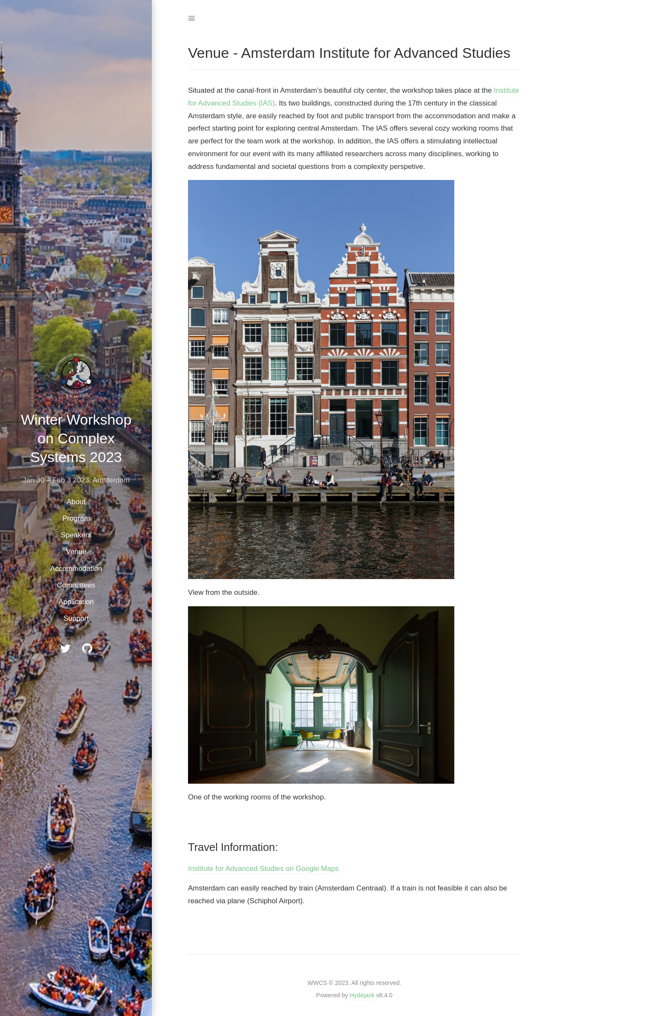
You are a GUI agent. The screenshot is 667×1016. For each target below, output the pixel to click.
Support (76, 618)
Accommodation (76, 568)
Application (76, 602)
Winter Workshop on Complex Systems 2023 (75, 438)
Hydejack (362, 995)
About (75, 501)
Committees (76, 585)
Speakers (76, 535)
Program (76, 518)
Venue (76, 552)
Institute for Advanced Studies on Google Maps (263, 869)
